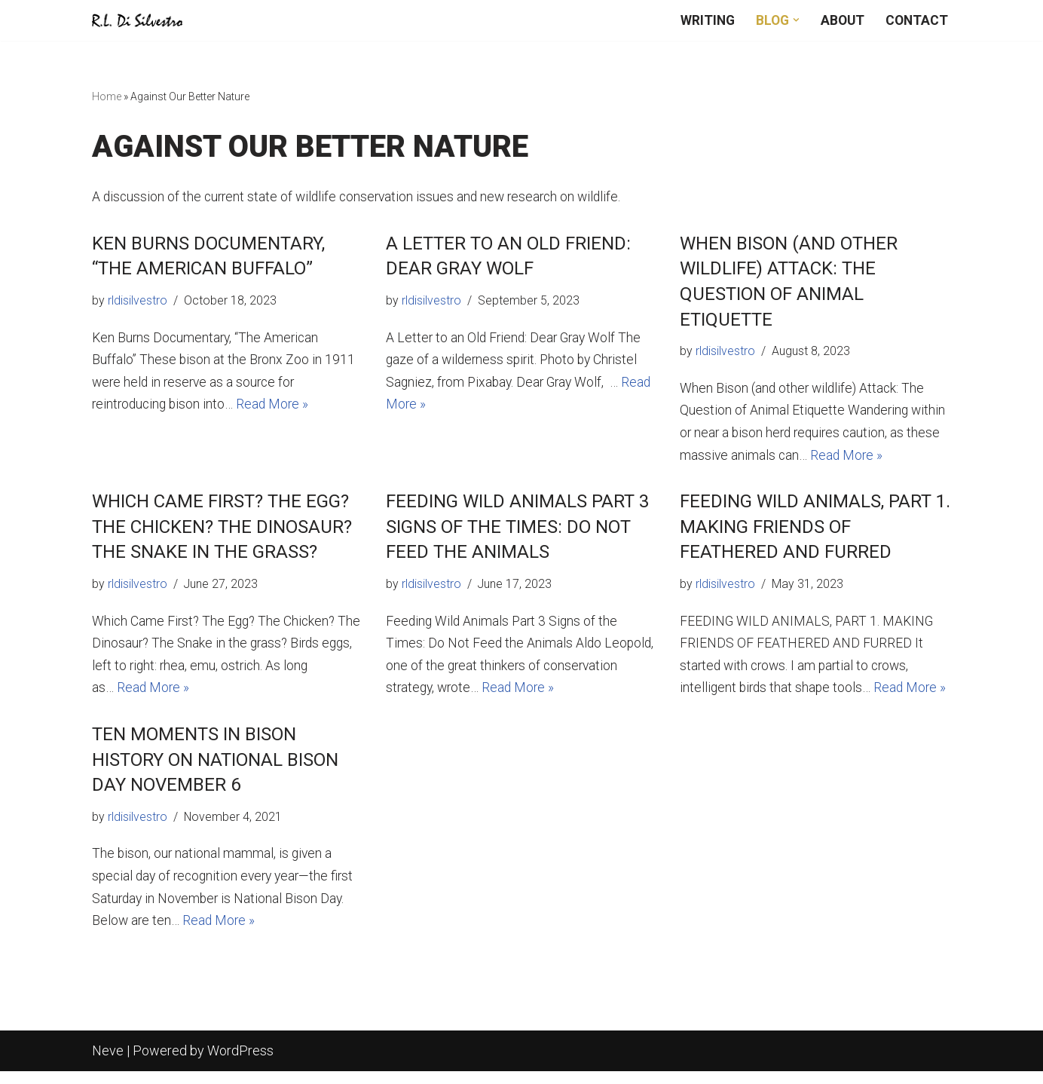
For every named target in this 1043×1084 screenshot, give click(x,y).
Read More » (277, 409)
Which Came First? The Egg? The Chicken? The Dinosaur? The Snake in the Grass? (222, 532)
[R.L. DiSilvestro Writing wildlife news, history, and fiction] (137, 20)
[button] (793, 20)
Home (106, 97)
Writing (702, 20)
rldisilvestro (137, 302)
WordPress (240, 1063)
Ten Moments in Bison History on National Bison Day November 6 (215, 768)
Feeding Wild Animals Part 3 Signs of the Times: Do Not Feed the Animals (517, 532)
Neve (108, 1063)
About (840, 20)
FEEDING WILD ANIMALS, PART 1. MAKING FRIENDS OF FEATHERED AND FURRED (815, 532)
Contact (916, 20)
